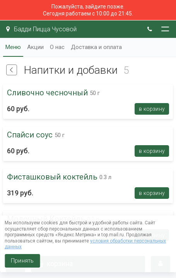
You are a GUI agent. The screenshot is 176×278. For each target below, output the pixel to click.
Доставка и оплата (96, 47)
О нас (57, 47)
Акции (35, 47)
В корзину (152, 109)
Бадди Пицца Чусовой (41, 29)
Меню (13, 47)
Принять (22, 260)
